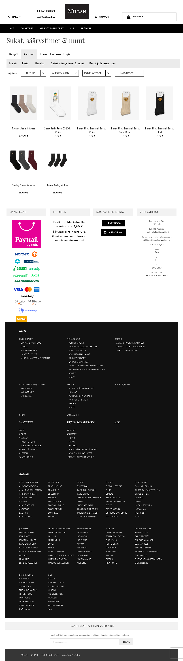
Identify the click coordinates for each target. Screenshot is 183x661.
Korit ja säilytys (77, 350)
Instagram (113, 232)
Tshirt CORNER (27, 605)
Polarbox (111, 547)
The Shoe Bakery (28, 590)
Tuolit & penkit (29, 350)
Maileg (52, 547)
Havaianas (140, 509)
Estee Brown (113, 509)
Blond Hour (54, 501)
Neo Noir (82, 547)
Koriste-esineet (77, 358)
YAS (50, 609)
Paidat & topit (28, 442)
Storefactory (26, 582)
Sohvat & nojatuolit (31, 343)
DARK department (86, 516)
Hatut (72, 442)
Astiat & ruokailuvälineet (130, 343)
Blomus (52, 497)
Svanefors (25, 586)
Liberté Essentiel (57, 532)
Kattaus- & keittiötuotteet (130, 346)
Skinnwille (141, 555)
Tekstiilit (71, 384)
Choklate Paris (85, 505)
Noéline (81, 563)
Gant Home (141, 482)
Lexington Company (59, 528)
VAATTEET (27, 28)
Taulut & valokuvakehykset (83, 346)
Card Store (83, 494)
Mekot (22, 434)
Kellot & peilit (76, 343)
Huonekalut (26, 339)
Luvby (51, 544)
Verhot (73, 403)
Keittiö (118, 339)
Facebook (113, 223)
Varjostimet (27, 392)
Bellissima (53, 494)
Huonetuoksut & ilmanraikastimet (87, 369)
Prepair (110, 555)
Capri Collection (86, 490)
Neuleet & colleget (31, 445)
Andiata (23, 501)
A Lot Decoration (28, 486)
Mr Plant (82, 540)
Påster (109, 559)
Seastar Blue (141, 544)
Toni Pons (24, 597)
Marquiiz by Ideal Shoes (61, 555)
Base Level (53, 482)
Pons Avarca (112, 551)
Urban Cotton (56, 582)
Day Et (109, 482)
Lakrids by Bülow (28, 547)
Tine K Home (25, 594)
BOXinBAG (53, 513)
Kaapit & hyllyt (29, 354)
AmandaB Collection (30, 490)
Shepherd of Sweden (146, 551)
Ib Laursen (140, 513)
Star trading (26, 575)
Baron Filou (25, 516)
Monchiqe (82, 532)
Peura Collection (115, 536)
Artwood (24, 509)
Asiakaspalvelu (46, 16)
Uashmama (25, 609)
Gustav (138, 501)
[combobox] (33, 73)
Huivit (72, 438)
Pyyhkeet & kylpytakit (80, 396)
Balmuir (23, 513)
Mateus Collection (58, 563)
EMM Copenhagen (115, 501)
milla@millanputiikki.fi (160, 232)
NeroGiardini (84, 551)
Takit (21, 430)
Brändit (86, 28)
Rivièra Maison (143, 528)
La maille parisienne (30, 551)
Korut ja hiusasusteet (80, 453)
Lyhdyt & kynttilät (79, 362)
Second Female (143, 547)
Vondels (53, 597)
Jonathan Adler (27, 540)
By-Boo (80, 482)
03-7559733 (158, 229)
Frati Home (112, 516)
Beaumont (53, 490)
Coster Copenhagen (88, 513)
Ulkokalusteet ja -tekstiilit (35, 358)
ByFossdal (82, 486)
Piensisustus (73, 339)
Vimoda (52, 590)
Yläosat (23, 438)
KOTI (12, 28)
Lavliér (23, 555)
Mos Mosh (82, 536)
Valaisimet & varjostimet (32, 384)
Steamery (24, 578)
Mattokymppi (84, 528)
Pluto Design (113, 544)
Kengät (71, 430)
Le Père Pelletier (28, 563)
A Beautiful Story (28, 482)
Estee (109, 505)
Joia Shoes (24, 536)
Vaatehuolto (26, 457)
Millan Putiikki (46, 11)
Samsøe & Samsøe (144, 540)
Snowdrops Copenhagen (148, 559)
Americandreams (28, 494)
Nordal (110, 528)
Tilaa (126, 641)
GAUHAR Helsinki (143, 486)
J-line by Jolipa (26, 532)
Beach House (55, 486)
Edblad (110, 494)
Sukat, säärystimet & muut (83, 449)
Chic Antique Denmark (89, 497)
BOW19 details (55, 509)
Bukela (52, 516)
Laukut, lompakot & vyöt (80, 457)
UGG (50, 575)
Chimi (80, 501)
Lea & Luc (24, 559)
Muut (72, 377)
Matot (72, 407)
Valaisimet (26, 388)
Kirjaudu (103, 16)
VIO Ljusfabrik (55, 594)
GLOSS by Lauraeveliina (147, 490)
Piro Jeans (111, 540)
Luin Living (54, 540)
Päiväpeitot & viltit (78, 399)
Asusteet (71, 434)
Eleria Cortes (113, 497)
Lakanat (73, 392)
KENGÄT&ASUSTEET (52, 28)
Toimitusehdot (50, 655)
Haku (14, 16)
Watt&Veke (53, 601)
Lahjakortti (73, 415)
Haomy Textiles (143, 505)
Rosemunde (141, 532)
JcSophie (23, 528)
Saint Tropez (142, 536)
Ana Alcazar (26, 497)
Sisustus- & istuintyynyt (81, 388)
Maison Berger (56, 551)
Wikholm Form (56, 605)
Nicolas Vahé (84, 559)
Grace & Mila (141, 494)
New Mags (82, 555)
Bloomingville (56, 505)
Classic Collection (87, 509)
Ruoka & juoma (122, 384)
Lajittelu (12, 73)
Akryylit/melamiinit (127, 350)
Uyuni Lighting (56, 586)
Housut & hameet (28, 449)
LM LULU (52, 536)
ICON (137, 516)
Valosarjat (26, 396)
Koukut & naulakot (79, 354)
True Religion (26, 601)
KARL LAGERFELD (27, 544)
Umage (51, 578)
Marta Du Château (57, 559)
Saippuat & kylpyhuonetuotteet (86, 365)
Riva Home (111, 563)
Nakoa (80, 544)
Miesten (23, 453)
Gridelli (139, 497)
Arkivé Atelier (26, 505)
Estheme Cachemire (116, 513)
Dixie (108, 490)
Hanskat (73, 445)
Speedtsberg (141, 563)
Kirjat (22, 415)
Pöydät (25, 346)
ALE (72, 28)
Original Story (114, 532)
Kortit (72, 373)
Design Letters (114, 486)
